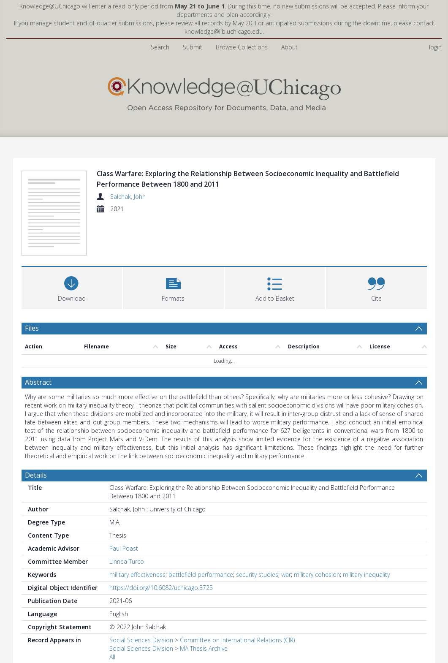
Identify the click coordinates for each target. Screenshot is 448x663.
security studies (257, 575)
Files (32, 328)
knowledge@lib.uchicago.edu (224, 31)
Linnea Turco (126, 561)
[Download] (72, 287)
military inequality (366, 575)
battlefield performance (200, 575)
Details (36, 475)
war (286, 575)
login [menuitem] (435, 47)
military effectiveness (137, 575)
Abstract (38, 382)
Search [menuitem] (160, 47)
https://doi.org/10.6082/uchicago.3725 (161, 588)
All (112, 657)
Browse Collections (242, 47)
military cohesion (317, 575)
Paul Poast (123, 548)
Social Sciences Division (141, 640)
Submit (192, 47)
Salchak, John (128, 197)
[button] (173, 287)
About (289, 47)
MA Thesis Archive (204, 648)
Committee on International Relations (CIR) (237, 640)
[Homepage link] (224, 92)
